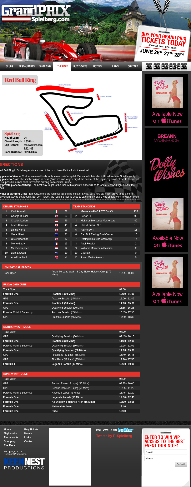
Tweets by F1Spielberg (114, 436)
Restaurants (27, 66)
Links (115, 66)
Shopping (9, 441)
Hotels (97, 66)
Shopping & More (44, 66)
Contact (133, 66)
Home (7, 429)
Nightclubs (9, 66)
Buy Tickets (161, 47)
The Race (62, 66)
